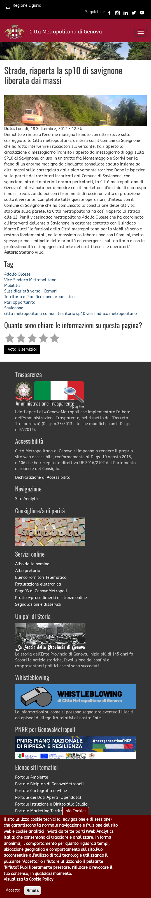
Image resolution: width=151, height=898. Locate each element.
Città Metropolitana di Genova (65, 32)
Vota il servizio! (22, 349)
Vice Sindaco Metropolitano (30, 280)
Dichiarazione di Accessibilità (43, 477)
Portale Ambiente (31, 777)
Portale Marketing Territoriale (43, 811)
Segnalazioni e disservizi (38, 604)
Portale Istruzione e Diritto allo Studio (51, 804)
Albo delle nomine (32, 564)
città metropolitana (23, 313)
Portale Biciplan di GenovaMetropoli (49, 784)
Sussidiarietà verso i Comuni (30, 291)
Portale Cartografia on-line (41, 790)
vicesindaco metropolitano (111, 313)
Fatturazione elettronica (38, 584)
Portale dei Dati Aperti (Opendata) (48, 797)
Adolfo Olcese (17, 274)
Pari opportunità (20, 302)
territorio (66, 313)
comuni (50, 313)
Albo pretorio (27, 570)
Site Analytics (28, 498)
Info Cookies (75, 817)
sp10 (80, 313)
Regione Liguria (23, 5)
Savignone (13, 308)
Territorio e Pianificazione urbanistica (39, 296)
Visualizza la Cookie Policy (28, 886)
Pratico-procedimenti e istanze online (51, 597)
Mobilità (12, 285)
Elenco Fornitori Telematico (40, 577)
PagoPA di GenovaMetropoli (41, 591)
